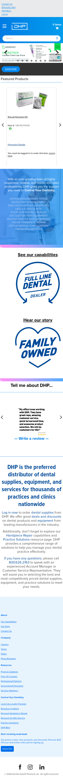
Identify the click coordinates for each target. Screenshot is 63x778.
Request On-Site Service (13, 718)
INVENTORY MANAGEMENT (28, 202)
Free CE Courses (9, 676)
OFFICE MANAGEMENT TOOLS (29, 199)
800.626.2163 (8, 7)
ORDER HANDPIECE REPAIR (29, 222)
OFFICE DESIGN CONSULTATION (29, 225)
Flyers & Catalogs (9, 671)
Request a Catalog (10, 708)
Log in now (10, 513)
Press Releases (8, 658)
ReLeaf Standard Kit (18, 117)
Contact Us (7, 4)
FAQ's (4, 654)
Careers (5, 644)
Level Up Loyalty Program (13, 704)
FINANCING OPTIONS (28, 229)
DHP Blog (6, 11)
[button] (57, 38)
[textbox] (26, 38)
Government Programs (12, 686)
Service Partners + (10, 690)
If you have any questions (22, 558)
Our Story (5, 626)
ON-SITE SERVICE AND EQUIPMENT (29, 219)
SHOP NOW (11, 69)
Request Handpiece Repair (14, 713)
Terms (4, 649)
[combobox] (27, 38)
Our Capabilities (8, 621)
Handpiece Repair (19, 535)
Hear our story (37, 320)
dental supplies (42, 513)
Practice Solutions (16, 540)
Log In (5, 14)
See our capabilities (38, 254)
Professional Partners (11, 681)
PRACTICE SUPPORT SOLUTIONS (28, 205)
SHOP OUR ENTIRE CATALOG (29, 212)
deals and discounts (46, 517)
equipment (45, 521)
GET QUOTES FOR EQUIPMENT (28, 215)
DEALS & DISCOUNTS (28, 209)
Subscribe (7, 749)
